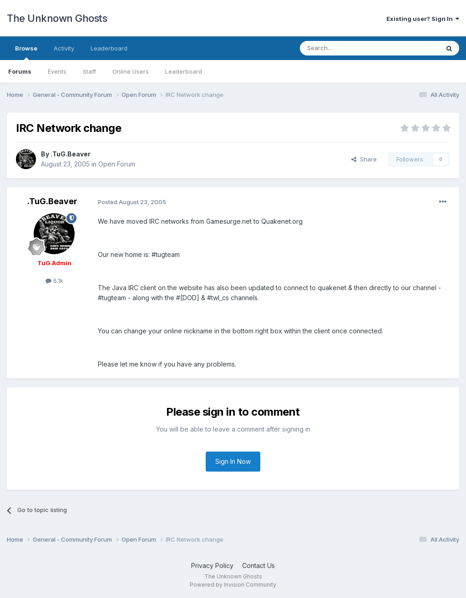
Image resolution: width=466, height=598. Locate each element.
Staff (89, 71)
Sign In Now (233, 461)
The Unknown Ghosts (57, 18)
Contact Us (258, 565)
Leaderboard (183, 71)
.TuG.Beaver (71, 154)
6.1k (54, 280)
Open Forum (116, 164)
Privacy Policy (212, 565)
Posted (132, 202)
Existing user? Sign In (422, 18)
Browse (26, 52)
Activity (64, 48)
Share (364, 159)
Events (57, 71)
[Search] (346, 48)
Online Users (130, 71)
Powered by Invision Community (233, 584)
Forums (19, 71)
